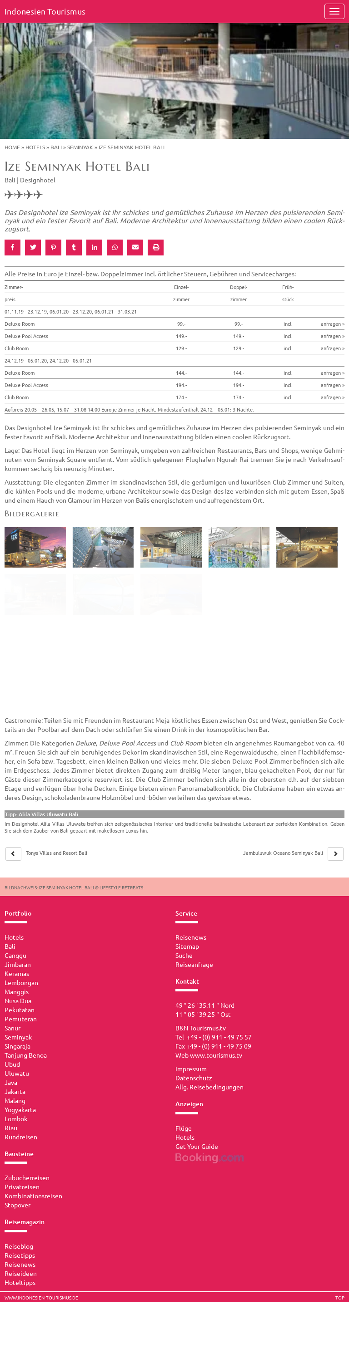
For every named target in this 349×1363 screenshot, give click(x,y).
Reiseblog (19, 1246)
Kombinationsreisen (33, 1195)
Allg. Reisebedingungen (209, 1087)
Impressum (191, 1068)
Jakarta (15, 1091)
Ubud (12, 1064)
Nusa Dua (18, 1000)
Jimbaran (18, 964)
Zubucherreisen (27, 1177)
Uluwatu (17, 1073)
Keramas (17, 973)
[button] (12, 247)
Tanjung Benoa (26, 1055)
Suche (184, 955)
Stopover (17, 1205)
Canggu (15, 955)
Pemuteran (21, 1019)
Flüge (183, 1128)
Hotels (35, 147)
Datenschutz (193, 1078)
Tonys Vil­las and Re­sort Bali (56, 852)
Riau (11, 1127)
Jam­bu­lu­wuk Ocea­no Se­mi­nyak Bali (283, 852)
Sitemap (187, 946)
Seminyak (80, 147)
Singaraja (17, 1046)
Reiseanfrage (194, 964)
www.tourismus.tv (216, 1055)
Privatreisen (22, 1186)
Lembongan (21, 982)
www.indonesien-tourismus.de (41, 1297)
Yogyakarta (20, 1109)
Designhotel (37, 180)
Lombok (16, 1118)
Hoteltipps (20, 1282)
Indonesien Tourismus (45, 11)
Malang (15, 1100)
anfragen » (332, 323)
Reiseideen (21, 1273)
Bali (56, 147)
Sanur (12, 1028)
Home (12, 147)
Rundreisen (21, 1137)
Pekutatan (20, 1009)
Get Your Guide (196, 1146)
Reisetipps (20, 1255)
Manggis (17, 991)
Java (11, 1082)
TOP (339, 1297)
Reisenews (20, 1264)
